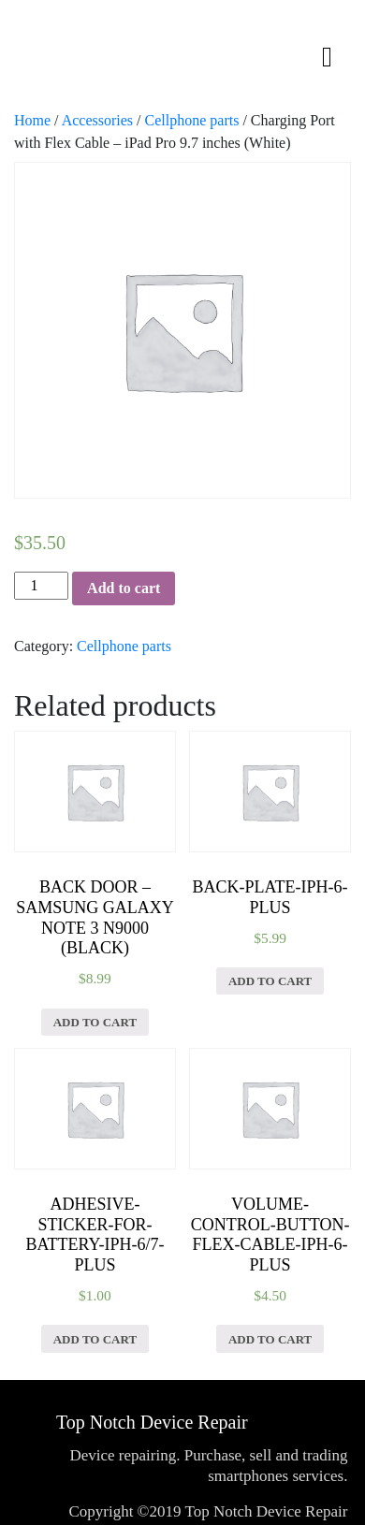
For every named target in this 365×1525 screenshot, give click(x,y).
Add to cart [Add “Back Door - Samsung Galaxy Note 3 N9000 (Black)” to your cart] (95, 1022)
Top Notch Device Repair (152, 1422)
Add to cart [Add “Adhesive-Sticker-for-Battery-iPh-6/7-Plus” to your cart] (95, 1339)
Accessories (97, 120)
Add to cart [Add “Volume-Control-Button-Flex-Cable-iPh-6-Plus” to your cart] (270, 1339)
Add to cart (123, 588)
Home (32, 120)
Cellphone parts (192, 120)
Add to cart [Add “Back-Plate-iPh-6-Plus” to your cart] (270, 981)
